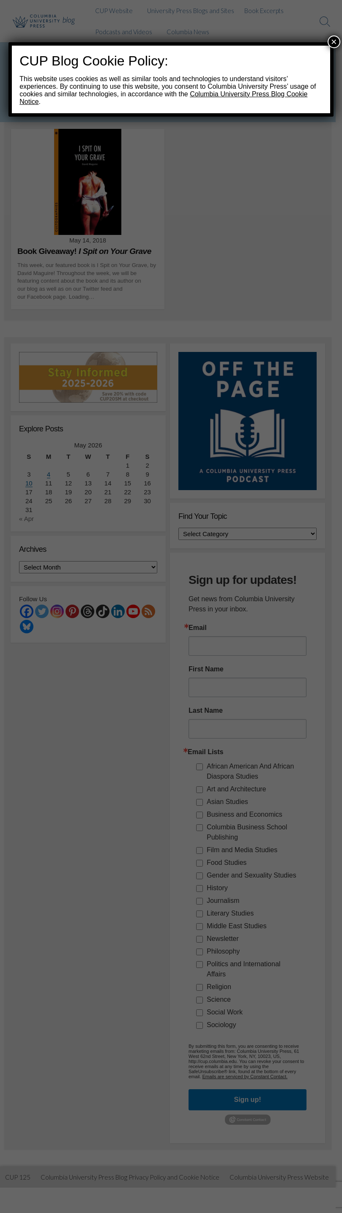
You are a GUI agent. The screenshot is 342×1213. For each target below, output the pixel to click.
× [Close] (334, 41)
